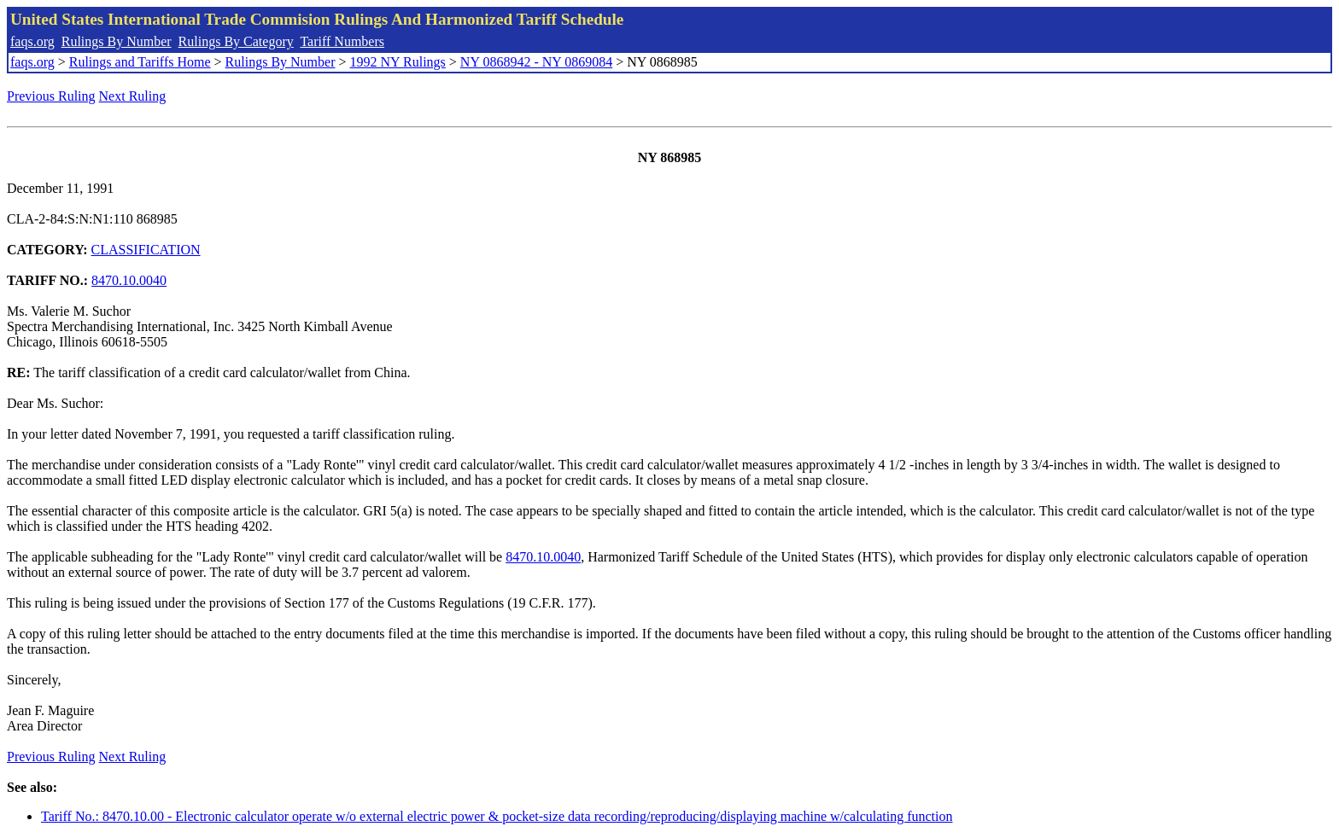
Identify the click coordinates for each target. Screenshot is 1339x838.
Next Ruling (133, 96)
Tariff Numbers (342, 41)
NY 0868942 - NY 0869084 (536, 62)
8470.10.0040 (129, 280)
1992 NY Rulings (398, 62)
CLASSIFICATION (146, 249)
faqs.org (32, 41)
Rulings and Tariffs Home (140, 62)
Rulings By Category (236, 41)
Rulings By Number (116, 41)
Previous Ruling (51, 96)
